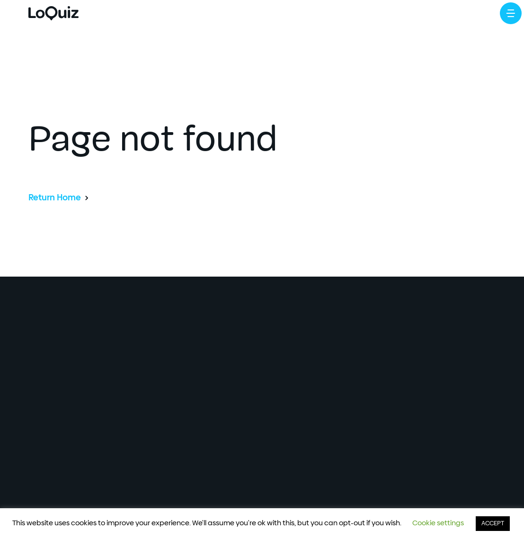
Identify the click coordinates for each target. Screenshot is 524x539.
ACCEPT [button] (492, 524)
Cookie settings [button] (438, 523)
